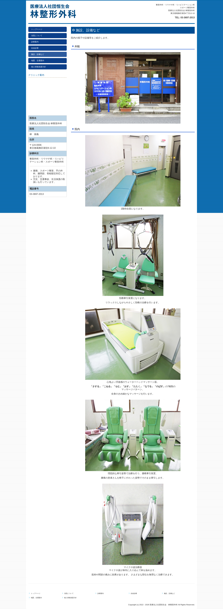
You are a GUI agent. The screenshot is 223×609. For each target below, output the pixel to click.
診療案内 (35, 42)
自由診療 (35, 48)
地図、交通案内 (37, 60)
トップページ (36, 29)
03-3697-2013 (187, 17)
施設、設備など (37, 54)
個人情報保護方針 (38, 67)
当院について (36, 35)
